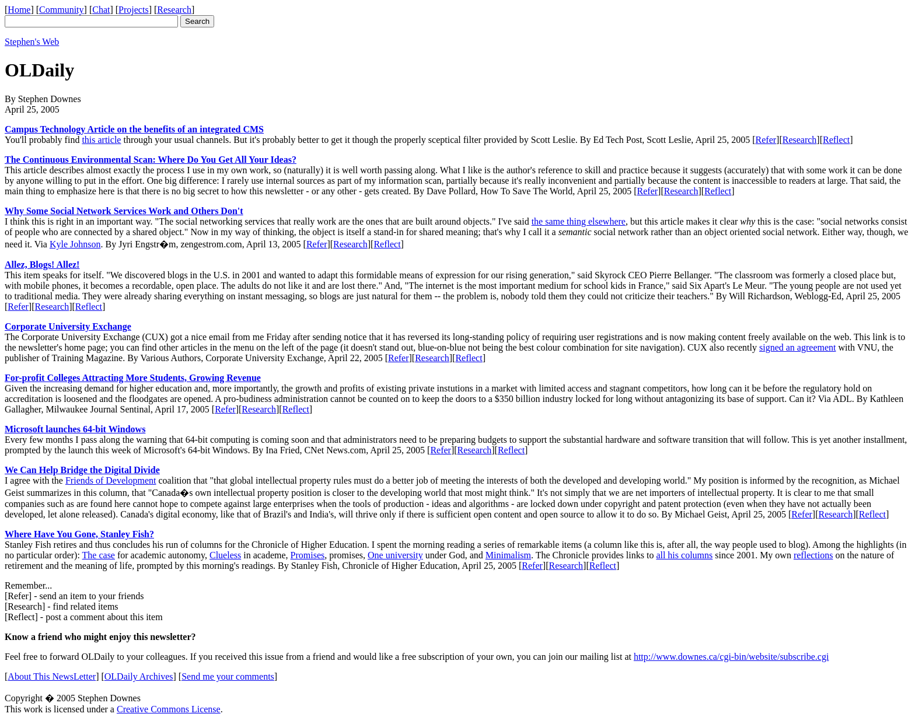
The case (98, 555)
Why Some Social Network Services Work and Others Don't (124, 211)
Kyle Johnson (75, 244)
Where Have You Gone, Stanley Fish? (79, 534)
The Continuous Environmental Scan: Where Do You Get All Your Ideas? (150, 160)
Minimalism (508, 555)
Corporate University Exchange (68, 326)
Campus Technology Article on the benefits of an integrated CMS (134, 129)
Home (19, 10)
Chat (101, 10)
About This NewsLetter (52, 676)
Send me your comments (227, 676)
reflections (813, 555)
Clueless (225, 555)
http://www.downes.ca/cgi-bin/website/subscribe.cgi (731, 657)
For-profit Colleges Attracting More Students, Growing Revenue (133, 378)
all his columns (684, 555)
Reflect (836, 140)
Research (174, 10)
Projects (133, 10)
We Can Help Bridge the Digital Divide (82, 470)
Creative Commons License (169, 709)
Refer (766, 140)
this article (101, 140)
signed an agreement (797, 347)
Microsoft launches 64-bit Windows (75, 429)
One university (395, 555)
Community (61, 10)
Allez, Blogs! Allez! (42, 265)
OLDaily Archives (138, 676)
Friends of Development (110, 480)
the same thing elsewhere (579, 221)
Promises (308, 555)
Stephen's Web (32, 42)
